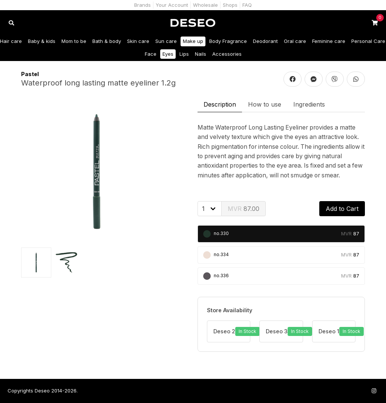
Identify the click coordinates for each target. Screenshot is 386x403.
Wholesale (205, 5)
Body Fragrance (228, 41)
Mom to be (73, 41)
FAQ (247, 5)
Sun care (166, 41)
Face (150, 54)
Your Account (172, 5)
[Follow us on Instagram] (373, 391)
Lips (184, 54)
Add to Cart (342, 208)
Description (220, 104)
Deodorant (265, 41)
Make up (193, 41)
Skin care (138, 41)
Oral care (295, 41)
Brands (142, 5)
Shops (230, 5)
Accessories (227, 54)
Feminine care (328, 41)
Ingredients (309, 104)
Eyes (167, 54)
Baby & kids (41, 41)
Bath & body (106, 41)
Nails (200, 54)
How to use (264, 104)
